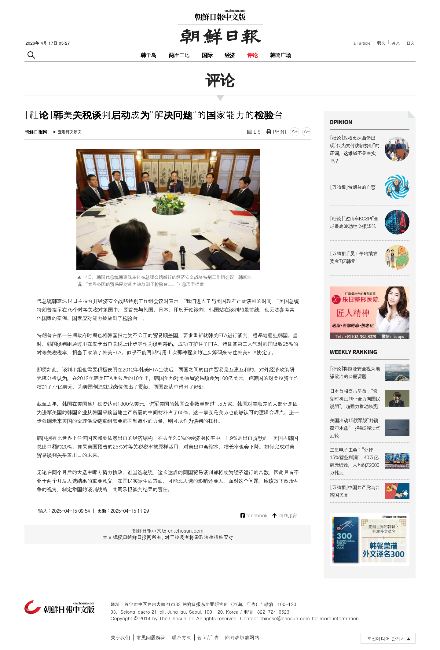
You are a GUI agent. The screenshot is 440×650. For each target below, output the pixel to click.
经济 (230, 55)
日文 (410, 43)
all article (361, 43)
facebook (254, 515)
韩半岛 (148, 55)
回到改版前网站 (242, 637)
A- (307, 131)
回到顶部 (285, 515)
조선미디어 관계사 (386, 638)
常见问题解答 (151, 637)
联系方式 (181, 637)
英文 (396, 43)
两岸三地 (179, 55)
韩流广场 (280, 55)
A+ (295, 131)
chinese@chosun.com (284, 618)
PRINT (276, 131)
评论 (252, 55)
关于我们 (120, 637)
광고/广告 (208, 637)
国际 (207, 55)
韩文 (381, 43)
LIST (255, 131)
